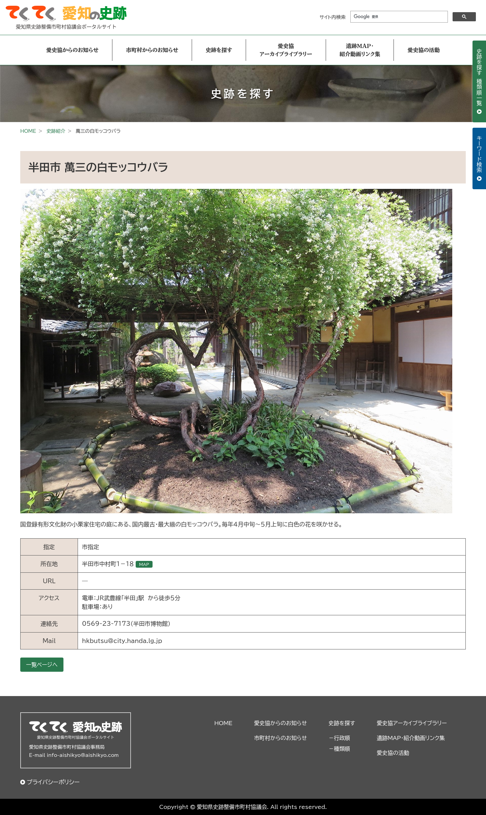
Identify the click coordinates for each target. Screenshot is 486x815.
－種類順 (339, 748)
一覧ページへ (42, 664)
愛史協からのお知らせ (72, 50)
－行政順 (339, 738)
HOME (28, 131)
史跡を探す (219, 50)
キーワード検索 (479, 155)
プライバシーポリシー (53, 782)
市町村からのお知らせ (152, 50)
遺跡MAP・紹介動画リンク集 (360, 50)
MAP (144, 564)
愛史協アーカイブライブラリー (286, 50)
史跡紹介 (55, 131)
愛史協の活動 (423, 50)
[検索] (398, 17)
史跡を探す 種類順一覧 (479, 78)
